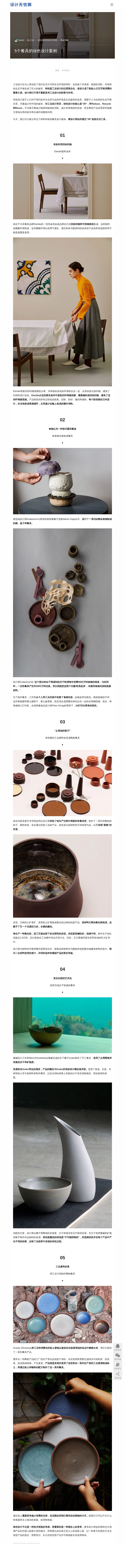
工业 (32, 40)
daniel (19, 40)
